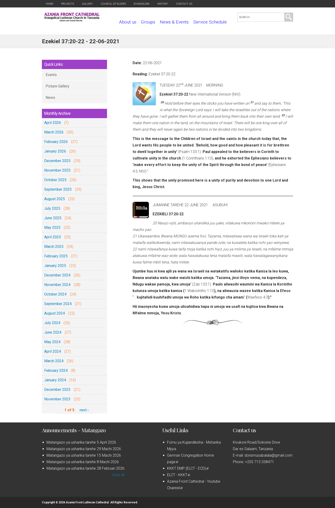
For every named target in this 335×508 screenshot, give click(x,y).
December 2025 (57, 161)
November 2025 (57, 170)
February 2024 (56, 370)
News (50, 97)
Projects (67, 3)
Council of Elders (113, 3)
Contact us (184, 3)
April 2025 (52, 237)
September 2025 (58, 189)
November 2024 (57, 284)
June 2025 (52, 218)
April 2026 (52, 122)
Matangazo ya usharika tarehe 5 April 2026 (81, 442)
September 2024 (58, 304)
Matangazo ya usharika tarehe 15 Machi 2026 (84, 455)
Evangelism (141, 3)
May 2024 (52, 342)
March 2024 (54, 361)
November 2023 (57, 399)
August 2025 (54, 199)
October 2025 (55, 180)
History (162, 3)
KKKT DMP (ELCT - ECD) (188, 468)
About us (127, 22)
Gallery (87, 3)
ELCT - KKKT (178, 475)
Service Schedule (210, 22)
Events (51, 75)
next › (84, 410)
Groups (148, 22)
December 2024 (57, 275)
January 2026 (55, 151)
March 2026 (54, 132)
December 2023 (57, 389)
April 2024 (52, 351)
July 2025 (52, 208)
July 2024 (52, 323)
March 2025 (54, 246)
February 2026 (56, 141)
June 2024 (52, 332)
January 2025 (55, 265)
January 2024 (55, 380)
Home (49, 3)
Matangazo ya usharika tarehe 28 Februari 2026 (85, 468)
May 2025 (52, 227)
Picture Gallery (57, 86)
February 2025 (56, 256)
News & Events (174, 22)
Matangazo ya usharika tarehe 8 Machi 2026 (83, 462)
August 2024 (54, 313)
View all (118, 475)
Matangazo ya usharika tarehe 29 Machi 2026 (84, 449)
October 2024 (55, 294)
